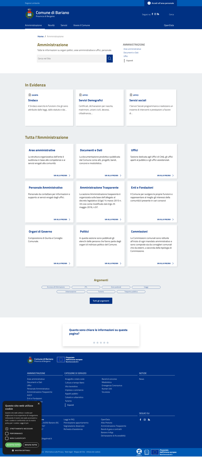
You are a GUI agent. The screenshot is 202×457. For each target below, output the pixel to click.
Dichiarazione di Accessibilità (113, 436)
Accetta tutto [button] (13, 445)
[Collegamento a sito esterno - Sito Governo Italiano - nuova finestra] (147, 452)
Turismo (101, 291)
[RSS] (153, 13)
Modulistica (107, 382)
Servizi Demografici (91, 100)
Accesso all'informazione (55, 287)
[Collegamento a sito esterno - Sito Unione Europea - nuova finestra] (69, 360)
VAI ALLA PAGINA (63, 176)
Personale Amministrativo (45, 187)
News (141, 379)
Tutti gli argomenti (101, 301)
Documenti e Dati (131, 52)
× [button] (39, 404)
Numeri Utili (107, 389)
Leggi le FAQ (69, 420)
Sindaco (33, 100)
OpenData (105, 420)
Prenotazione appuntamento (76, 423)
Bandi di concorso (109, 379)
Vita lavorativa (71, 386)
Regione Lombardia (32, 3)
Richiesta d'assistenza (73, 429)
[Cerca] (174, 14)
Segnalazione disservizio (74, 426)
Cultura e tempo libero (74, 383)
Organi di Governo (40, 231)
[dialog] (22, 427)
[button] (127, 61)
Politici (84, 231)
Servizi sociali (137, 100)
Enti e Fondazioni (142, 187)
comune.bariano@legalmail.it (39, 439)
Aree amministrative (132, 48)
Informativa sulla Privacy (54, 452)
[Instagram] (150, 13)
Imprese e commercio (74, 390)
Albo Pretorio (106, 423)
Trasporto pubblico (131, 291)
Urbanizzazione (70, 291)
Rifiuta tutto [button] (31, 445)
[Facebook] (147, 13)
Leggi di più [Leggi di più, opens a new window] (24, 423)
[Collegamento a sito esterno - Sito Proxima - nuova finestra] (139, 452)
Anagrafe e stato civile (74, 379)
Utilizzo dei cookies (93, 452)
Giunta (35, 95)
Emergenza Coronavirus (112, 385)
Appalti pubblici (71, 394)
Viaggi (147, 287)
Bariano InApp (107, 432)
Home (41, 36)
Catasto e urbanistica (74, 397)
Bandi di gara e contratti (111, 429)
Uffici (126, 56)
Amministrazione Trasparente (99, 187)
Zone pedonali (116, 287)
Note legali (69, 452)
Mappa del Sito (79, 452)
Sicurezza (106, 392)
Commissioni (139, 231)
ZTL (85, 287)
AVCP (29, 395)
